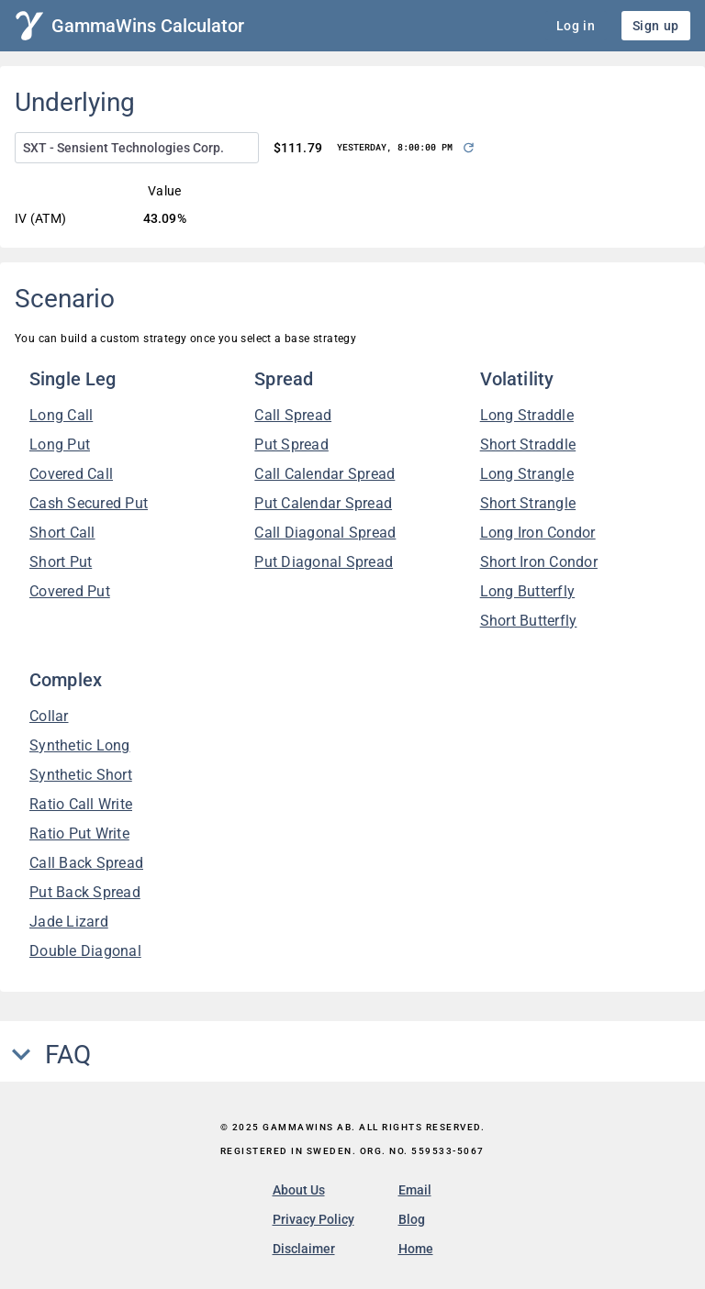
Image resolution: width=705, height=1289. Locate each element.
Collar (49, 716)
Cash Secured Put (88, 503)
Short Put (60, 562)
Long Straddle (527, 415)
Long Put (59, 444)
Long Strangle (527, 474)
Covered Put (69, 591)
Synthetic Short (80, 774)
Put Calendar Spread (323, 503)
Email (414, 1190)
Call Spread (292, 415)
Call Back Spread (86, 863)
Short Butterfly (528, 620)
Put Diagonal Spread (323, 562)
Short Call (62, 532)
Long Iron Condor (538, 532)
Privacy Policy (313, 1219)
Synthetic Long (79, 745)
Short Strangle (528, 503)
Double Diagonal (85, 951)
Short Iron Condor (539, 562)
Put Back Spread (84, 892)
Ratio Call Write (80, 804)
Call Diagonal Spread (325, 532)
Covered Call (71, 474)
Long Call (61, 415)
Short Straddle (528, 444)
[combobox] (137, 147)
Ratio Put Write (79, 833)
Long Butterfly (528, 591)
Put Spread (291, 444)
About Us (299, 1190)
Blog (411, 1219)
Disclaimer (304, 1248)
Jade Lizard (68, 921)
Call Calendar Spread (324, 474)
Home (415, 1248)
